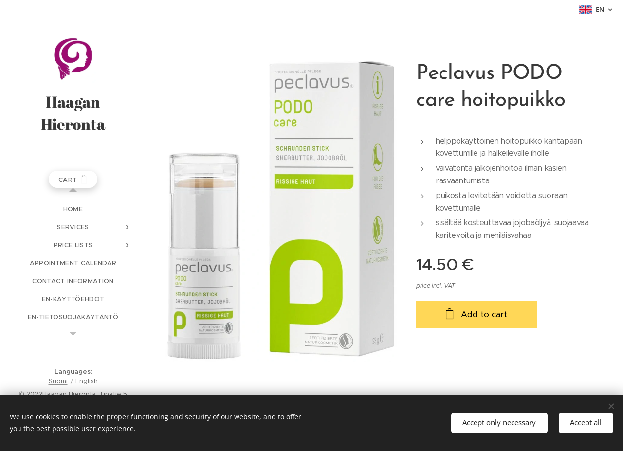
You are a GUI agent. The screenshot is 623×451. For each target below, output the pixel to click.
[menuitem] (73, 209)
